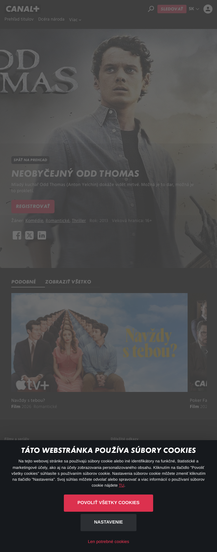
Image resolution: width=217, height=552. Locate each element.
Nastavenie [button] (108, 522)
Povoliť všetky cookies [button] (108, 502)
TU (121, 485)
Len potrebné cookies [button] (108, 541)
